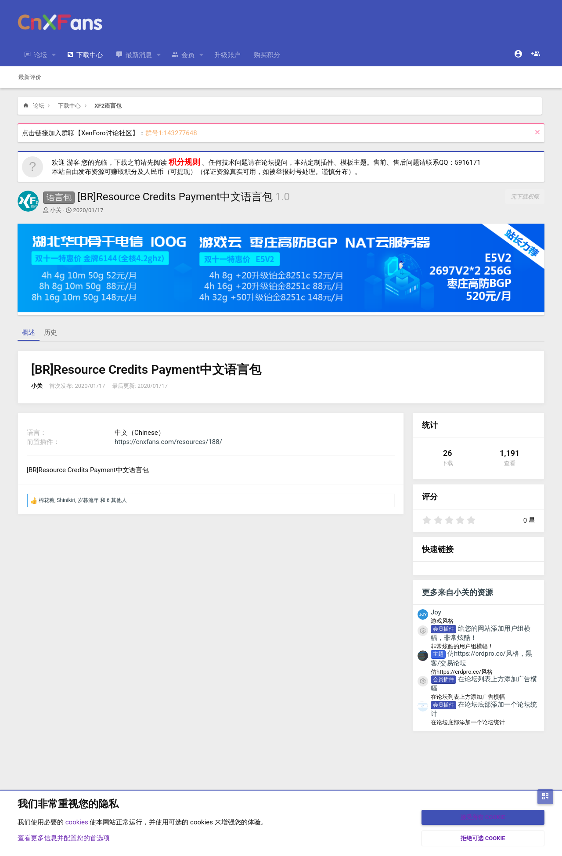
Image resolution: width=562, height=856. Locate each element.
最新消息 (139, 55)
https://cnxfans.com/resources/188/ (168, 442)
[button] (54, 55)
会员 (188, 55)
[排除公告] (536, 133)
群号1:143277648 (171, 133)
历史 (50, 332)
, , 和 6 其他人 (83, 500)
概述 (28, 332)
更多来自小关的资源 (457, 592)
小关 (55, 210)
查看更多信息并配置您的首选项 (64, 838)
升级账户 (227, 55)
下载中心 (89, 55)
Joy (436, 612)
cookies (76, 822)
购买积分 (267, 55)
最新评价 (29, 77)
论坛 (40, 55)
